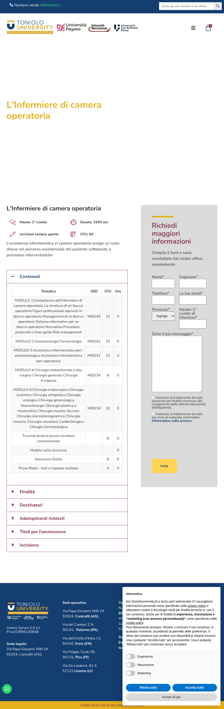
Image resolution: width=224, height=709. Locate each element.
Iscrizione (29, 545)
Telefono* (163, 296)
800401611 (50, 5)
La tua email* (192, 296)
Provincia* (163, 314)
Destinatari (31, 505)
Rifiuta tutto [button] (148, 687)
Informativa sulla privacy (172, 420)
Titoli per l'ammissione (43, 532)
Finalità (27, 492)
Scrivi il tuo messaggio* (177, 362)
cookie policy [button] (134, 623)
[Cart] (208, 28)
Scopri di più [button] (171, 697)
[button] (193, 28)
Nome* (163, 280)
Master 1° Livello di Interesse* (192, 316)
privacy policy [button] (197, 606)
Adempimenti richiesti (42, 518)
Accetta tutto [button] (194, 687)
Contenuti (30, 276)
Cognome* (192, 280)
